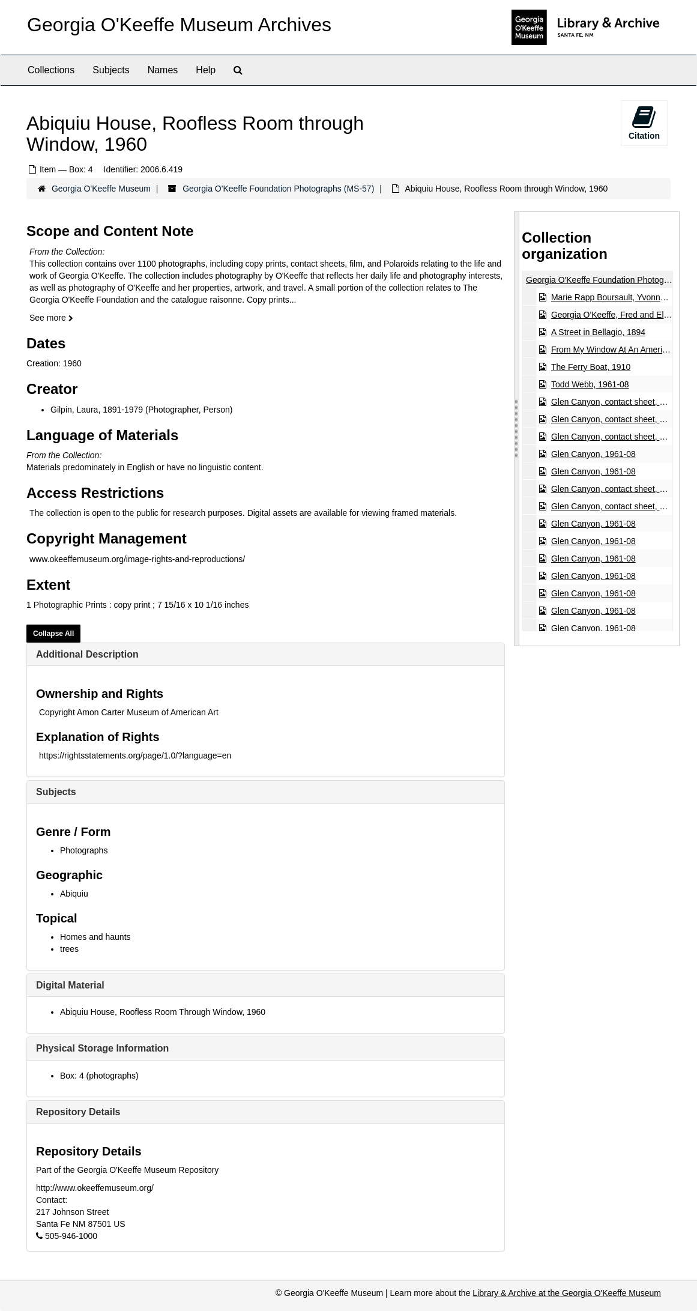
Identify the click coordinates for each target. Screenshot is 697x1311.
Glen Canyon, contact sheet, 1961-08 (620, 402)
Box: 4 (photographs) (99, 1075)
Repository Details (78, 1112)
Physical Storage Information (102, 1048)
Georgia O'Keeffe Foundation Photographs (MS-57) (278, 188)
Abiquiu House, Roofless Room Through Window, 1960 (162, 1012)
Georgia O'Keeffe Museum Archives (179, 24)
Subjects (110, 70)
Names (163, 70)
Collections (51, 70)
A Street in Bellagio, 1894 (598, 332)
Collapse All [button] (53, 633)
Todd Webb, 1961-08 (590, 384)
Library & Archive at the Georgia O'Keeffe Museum (566, 1293)
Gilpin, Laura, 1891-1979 (96, 409)
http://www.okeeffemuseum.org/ (95, 1188)
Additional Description (87, 654)
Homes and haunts (95, 937)
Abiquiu (74, 893)
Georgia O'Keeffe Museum (101, 188)
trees (69, 949)
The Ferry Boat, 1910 (590, 367)
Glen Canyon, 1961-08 (593, 454)
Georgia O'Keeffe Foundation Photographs (605, 280)
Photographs (83, 850)
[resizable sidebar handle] (516, 429)
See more (51, 317)
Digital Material (70, 985)
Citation (644, 122)
